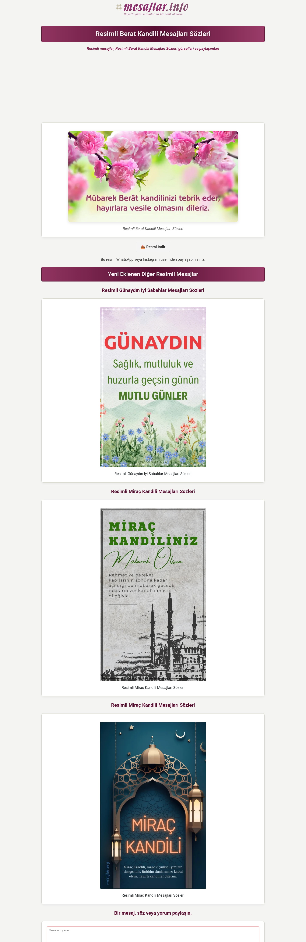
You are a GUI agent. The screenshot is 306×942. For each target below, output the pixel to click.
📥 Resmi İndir (153, 247)
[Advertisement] (153, 88)
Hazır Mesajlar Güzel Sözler (153, 9)
